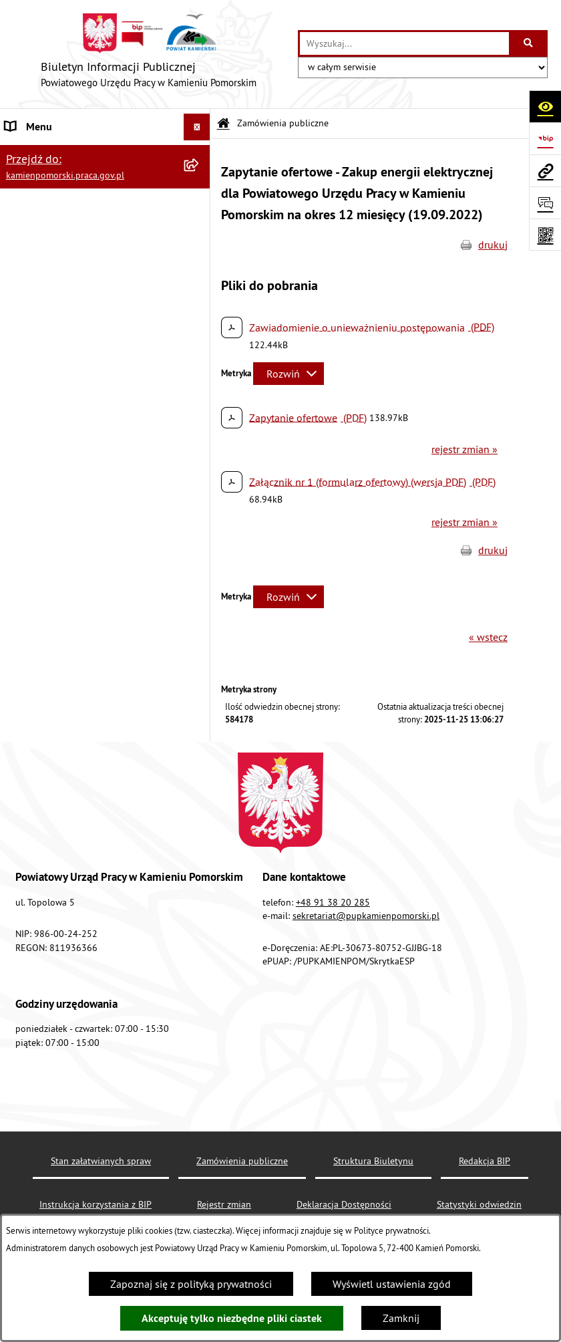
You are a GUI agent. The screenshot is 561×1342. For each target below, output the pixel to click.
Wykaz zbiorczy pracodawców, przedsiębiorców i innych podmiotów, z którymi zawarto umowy (93, 352)
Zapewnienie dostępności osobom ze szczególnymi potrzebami (90, 633)
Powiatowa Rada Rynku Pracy (71, 421)
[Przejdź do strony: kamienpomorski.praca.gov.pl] (545, 170)
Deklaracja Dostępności (344, 1204)
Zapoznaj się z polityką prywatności (191, 1284)
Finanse (23, 395)
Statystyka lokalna (47, 448)
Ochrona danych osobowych (69, 598)
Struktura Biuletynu (373, 1161)
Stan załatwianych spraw (101, 1161)
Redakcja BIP (34, 571)
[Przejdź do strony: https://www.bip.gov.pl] (545, 138)
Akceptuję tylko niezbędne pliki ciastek (232, 1318)
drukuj (493, 244)
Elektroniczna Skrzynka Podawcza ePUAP (82, 536)
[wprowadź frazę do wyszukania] (404, 43)
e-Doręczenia (35, 502)
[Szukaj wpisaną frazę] (529, 43)
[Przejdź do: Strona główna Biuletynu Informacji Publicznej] (223, 124)
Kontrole (25, 309)
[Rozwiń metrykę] (288, 373)
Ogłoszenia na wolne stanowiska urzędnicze (80, 274)
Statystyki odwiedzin (479, 1204)
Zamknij (401, 1318)
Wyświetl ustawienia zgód (392, 1284)
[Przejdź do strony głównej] (149, 54)
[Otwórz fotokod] (545, 235)
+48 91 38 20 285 (333, 902)
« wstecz (488, 637)
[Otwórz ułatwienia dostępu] (545, 106)
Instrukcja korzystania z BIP (67, 475)
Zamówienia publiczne (57, 180)
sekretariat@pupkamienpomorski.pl (366, 916)
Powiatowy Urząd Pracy (57, 153)
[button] (200, 154)
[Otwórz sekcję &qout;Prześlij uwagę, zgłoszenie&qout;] (545, 202)
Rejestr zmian (224, 1204)
